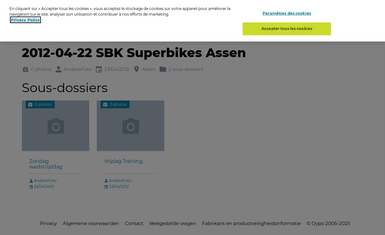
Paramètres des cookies (287, 11)
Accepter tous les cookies (286, 27)
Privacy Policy (25, 18)
